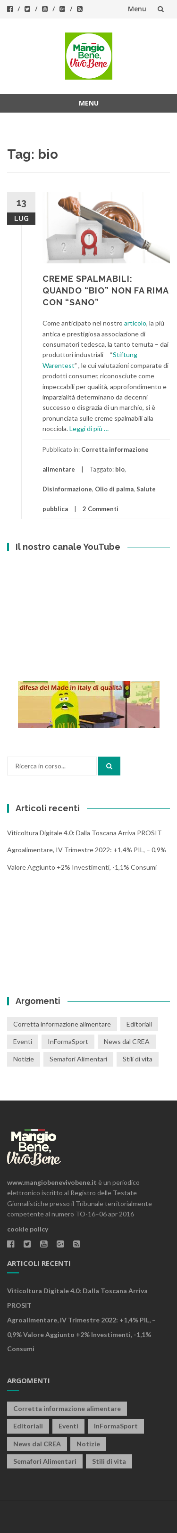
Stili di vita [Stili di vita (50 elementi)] (137, 1059)
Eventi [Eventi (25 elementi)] (22, 1041)
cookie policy (27, 1229)
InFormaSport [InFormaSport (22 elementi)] (68, 1041)
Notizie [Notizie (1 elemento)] (23, 1059)
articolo (135, 323)
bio (120, 469)
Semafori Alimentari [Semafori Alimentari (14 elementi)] (78, 1059)
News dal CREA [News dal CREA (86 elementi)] (127, 1041)
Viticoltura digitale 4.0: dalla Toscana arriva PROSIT (84, 833)
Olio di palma (114, 489)
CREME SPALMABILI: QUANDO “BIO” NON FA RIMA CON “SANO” (105, 290)
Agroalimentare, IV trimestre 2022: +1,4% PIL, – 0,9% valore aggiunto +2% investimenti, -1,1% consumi (81, 1334)
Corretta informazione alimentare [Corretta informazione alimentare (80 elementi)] (62, 1024)
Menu (137, 8)
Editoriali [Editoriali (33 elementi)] (139, 1024)
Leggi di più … (89, 428)
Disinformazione (67, 489)
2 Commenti (100, 509)
